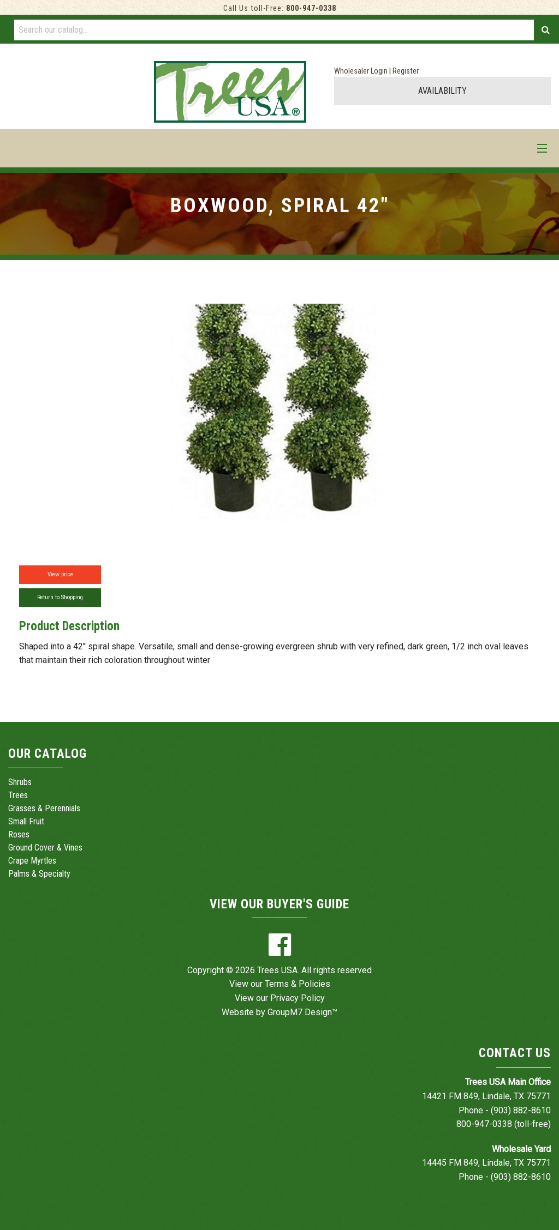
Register (406, 71)
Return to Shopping (60, 597)
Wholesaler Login (361, 71)
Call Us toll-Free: (279, 8)
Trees (18, 795)
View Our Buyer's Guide (279, 904)
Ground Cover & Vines (45, 847)
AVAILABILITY (442, 91)
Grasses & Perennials (44, 808)
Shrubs (20, 782)
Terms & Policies (297, 984)
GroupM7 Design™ (302, 1012)
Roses (18, 834)
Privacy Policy (297, 998)
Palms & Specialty (39, 874)
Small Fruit (26, 821)
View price (60, 574)
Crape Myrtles (32, 860)
